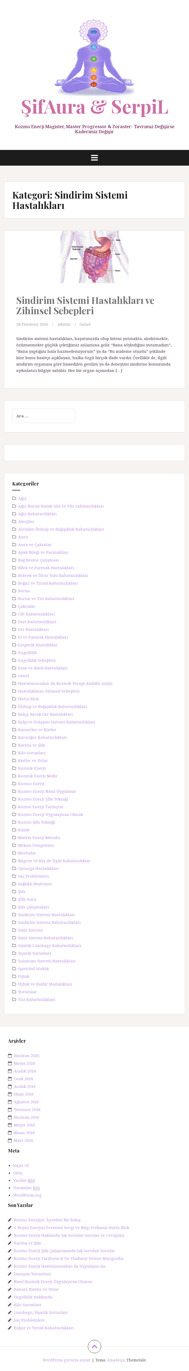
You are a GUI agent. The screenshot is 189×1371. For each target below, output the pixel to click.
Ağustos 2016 (26, 1101)
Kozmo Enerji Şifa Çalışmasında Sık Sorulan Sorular (64, 1250)
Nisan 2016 (24, 1132)
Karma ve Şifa (31, 745)
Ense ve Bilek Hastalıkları (43, 667)
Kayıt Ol (21, 1165)
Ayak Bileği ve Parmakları (43, 552)
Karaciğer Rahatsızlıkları (42, 737)
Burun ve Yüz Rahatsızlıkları (46, 598)
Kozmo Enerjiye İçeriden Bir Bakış (47, 1219)
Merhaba (27, 853)
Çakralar (26, 606)
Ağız (22, 498)
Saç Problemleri (33, 876)
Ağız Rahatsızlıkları (37, 513)
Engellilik (27, 652)
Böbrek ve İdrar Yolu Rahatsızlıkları (53, 575)
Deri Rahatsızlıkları (37, 621)
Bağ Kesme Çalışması (38, 560)
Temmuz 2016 (27, 1109)
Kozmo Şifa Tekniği (36, 822)
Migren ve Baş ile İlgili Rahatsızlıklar (54, 860)
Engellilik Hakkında (33, 1296)
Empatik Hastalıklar (37, 644)
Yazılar (24, 1180)
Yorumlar (27, 991)
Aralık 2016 (25, 1086)
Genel (85, 324)
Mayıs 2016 (24, 1124)
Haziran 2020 (26, 1055)
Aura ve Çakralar (35, 544)
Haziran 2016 (26, 1117)
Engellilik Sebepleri (37, 660)
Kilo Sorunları (32, 752)
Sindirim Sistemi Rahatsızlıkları (49, 922)
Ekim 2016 (24, 1094)
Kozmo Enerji (31, 783)
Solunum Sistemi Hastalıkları (47, 960)
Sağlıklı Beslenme (35, 883)
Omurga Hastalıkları (38, 868)
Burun (24, 590)
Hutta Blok (28, 698)
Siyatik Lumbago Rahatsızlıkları (49, 945)
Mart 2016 (23, 1140)
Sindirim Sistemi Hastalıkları (46, 914)
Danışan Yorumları (32, 1273)
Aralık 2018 (25, 1071)
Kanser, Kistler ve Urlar (36, 1289)
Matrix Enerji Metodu (39, 837)
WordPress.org (27, 1195)
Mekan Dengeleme (36, 845)
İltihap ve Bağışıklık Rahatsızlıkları (52, 706)
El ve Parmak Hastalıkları (43, 637)
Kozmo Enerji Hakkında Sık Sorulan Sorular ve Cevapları (69, 1235)
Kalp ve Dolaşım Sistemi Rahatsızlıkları (56, 721)
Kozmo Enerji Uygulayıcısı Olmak (50, 814)
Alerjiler (26, 521)
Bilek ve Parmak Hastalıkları (46, 567)
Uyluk (24, 976)
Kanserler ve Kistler (37, 729)
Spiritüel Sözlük (33, 968)
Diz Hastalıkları (33, 629)
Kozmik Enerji (32, 768)
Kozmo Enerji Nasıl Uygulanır (47, 791)
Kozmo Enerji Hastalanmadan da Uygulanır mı (60, 1266)
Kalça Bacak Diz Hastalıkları (45, 714)
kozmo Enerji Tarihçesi (40, 806)
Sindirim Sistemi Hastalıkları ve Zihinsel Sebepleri (85, 305)
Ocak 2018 (23, 1078)
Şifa (21, 891)
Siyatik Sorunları (34, 953)
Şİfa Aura (27, 899)
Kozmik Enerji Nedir (37, 775)
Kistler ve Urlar (33, 760)
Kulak (24, 829)
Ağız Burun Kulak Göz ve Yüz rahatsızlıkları (61, 506)
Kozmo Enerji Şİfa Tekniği (43, 799)
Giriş (17, 1172)
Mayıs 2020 (24, 1063)
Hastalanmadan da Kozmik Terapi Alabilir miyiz (65, 683)
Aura (23, 536)
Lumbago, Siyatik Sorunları (41, 1312)
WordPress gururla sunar (67, 1359)
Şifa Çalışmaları (33, 906)
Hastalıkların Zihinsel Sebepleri (49, 691)
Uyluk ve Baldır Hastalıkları (45, 984)
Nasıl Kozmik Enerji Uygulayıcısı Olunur (53, 1281)
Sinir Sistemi (30, 930)
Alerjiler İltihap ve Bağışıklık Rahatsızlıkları (61, 529)
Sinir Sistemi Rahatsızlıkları (45, 937)
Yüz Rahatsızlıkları (36, 999)
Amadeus (115, 1359)
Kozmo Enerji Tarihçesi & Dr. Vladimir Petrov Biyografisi (69, 1258)
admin (64, 324)
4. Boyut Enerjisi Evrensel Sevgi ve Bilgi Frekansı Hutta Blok (71, 1227)
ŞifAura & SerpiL (94, 105)
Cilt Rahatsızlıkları (36, 614)
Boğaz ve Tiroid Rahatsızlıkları (48, 583)
